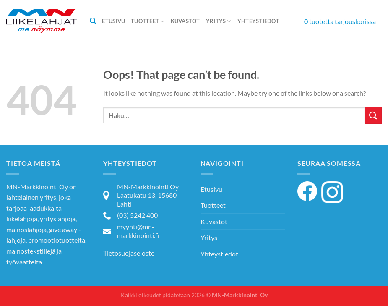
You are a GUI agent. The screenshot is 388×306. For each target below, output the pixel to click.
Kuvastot (185, 21)
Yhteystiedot (258, 21)
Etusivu (113, 21)
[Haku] (93, 21)
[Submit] (373, 115)
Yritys (219, 21)
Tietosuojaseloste (128, 253)
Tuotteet (148, 21)
